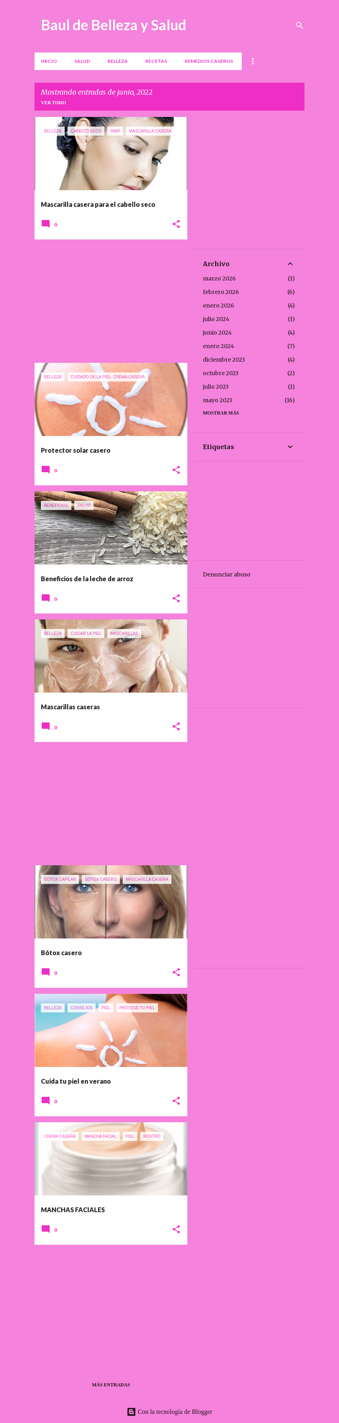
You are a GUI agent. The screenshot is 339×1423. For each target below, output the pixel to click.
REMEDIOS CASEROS (209, 61)
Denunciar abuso (226, 574)
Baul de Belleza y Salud (113, 24)
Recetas (156, 61)
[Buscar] (299, 25)
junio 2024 (217, 332)
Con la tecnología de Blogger (169, 1411)
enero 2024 (218, 346)
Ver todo (53, 102)
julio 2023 (216, 386)
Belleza (118, 61)
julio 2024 (216, 319)
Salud (82, 61)
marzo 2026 (219, 278)
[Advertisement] (108, 301)
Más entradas (111, 1385)
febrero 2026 (221, 292)
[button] (176, 224)
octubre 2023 (221, 373)
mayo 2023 (217, 400)
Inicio (49, 61)
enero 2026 (218, 305)
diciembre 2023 (224, 359)
